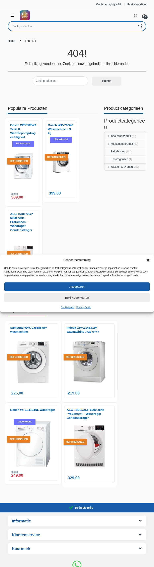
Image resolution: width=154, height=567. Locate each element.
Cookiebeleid (67, 307)
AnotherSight (85, 561)
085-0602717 (77, 532)
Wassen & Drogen (118, 166)
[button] (148, 260)
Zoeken (140, 26)
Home (11, 40)
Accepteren (77, 286)
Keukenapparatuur (118, 143)
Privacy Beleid (83, 307)
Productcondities (136, 4)
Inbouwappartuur (117, 136)
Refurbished (114, 151)
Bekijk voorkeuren (77, 297)
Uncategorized (116, 159)
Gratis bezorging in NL (109, 4)
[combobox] (71, 26)
